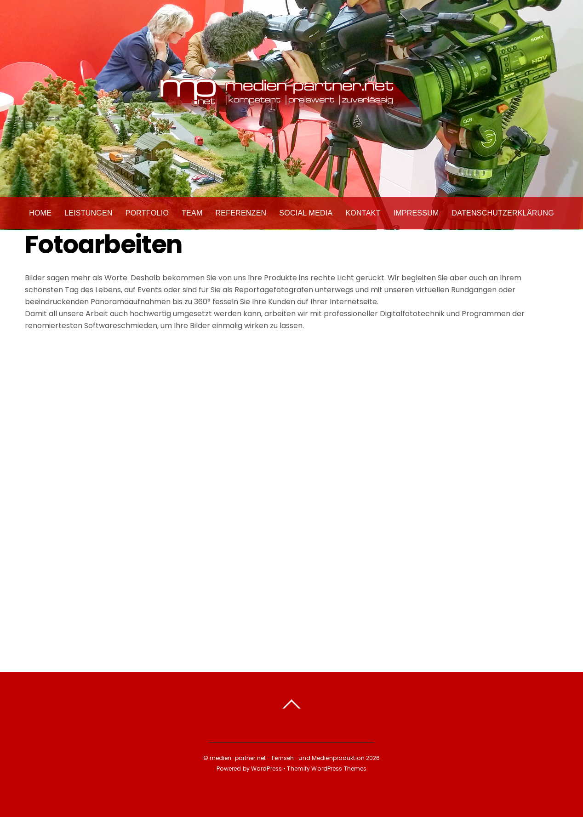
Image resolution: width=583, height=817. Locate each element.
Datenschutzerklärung (503, 213)
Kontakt (362, 213)
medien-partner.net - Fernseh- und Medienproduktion (287, 758)
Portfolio (147, 213)
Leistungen (88, 213)
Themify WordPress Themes (326, 768)
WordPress (266, 768)
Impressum (416, 213)
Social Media (305, 213)
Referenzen (240, 213)
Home (40, 213)
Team (192, 213)
